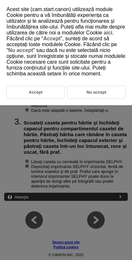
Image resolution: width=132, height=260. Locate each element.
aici (108, 32)
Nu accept (20, 50)
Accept (51, 38)
